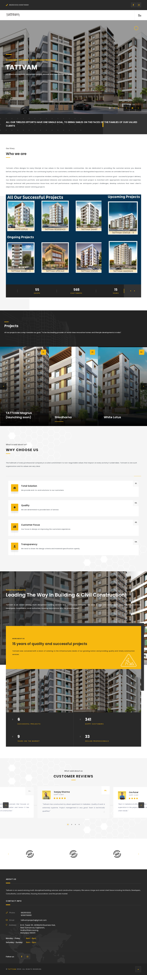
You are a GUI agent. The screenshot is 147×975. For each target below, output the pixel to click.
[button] (126, 108)
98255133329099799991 (26, 913)
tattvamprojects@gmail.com (34, 920)
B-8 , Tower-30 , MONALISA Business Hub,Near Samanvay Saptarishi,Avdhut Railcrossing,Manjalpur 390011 (37, 929)
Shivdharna (63, 417)
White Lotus (112, 417)
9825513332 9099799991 (17, 5)
